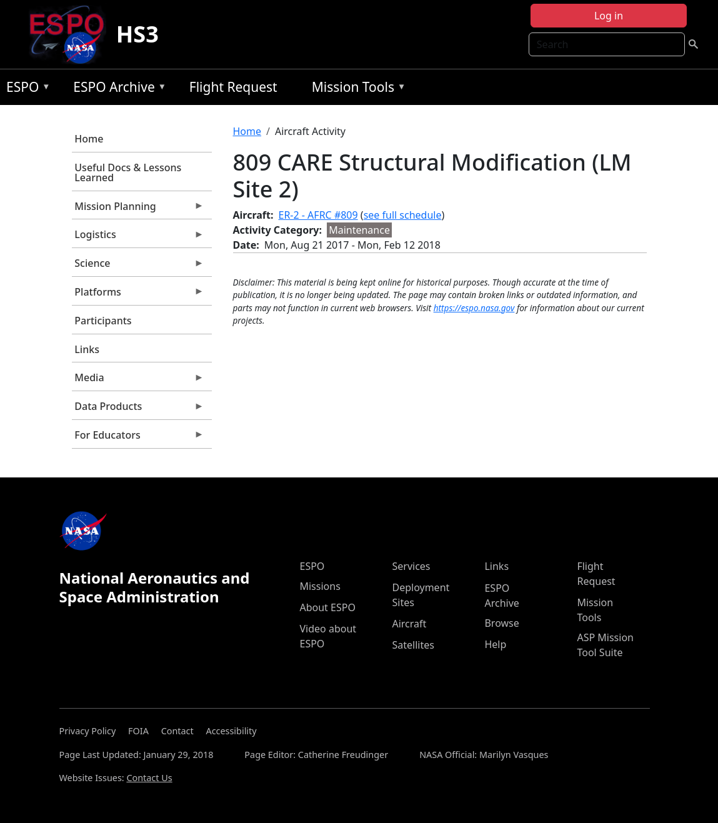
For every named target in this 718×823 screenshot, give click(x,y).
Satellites (413, 645)
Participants (102, 320)
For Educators (138, 438)
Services (411, 566)
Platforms (138, 295)
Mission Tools (356, 89)
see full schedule (403, 215)
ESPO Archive (116, 89)
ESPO (25, 89)
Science (138, 266)
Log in (608, 15)
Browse (501, 623)
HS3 (137, 34)
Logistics (138, 237)
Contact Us (149, 778)
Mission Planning (138, 209)
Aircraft (409, 624)
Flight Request (233, 87)
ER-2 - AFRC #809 (318, 215)
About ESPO (327, 607)
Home (88, 139)
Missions (319, 586)
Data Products (138, 409)
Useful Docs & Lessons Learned (127, 172)
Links (86, 349)
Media (138, 381)
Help (495, 644)
